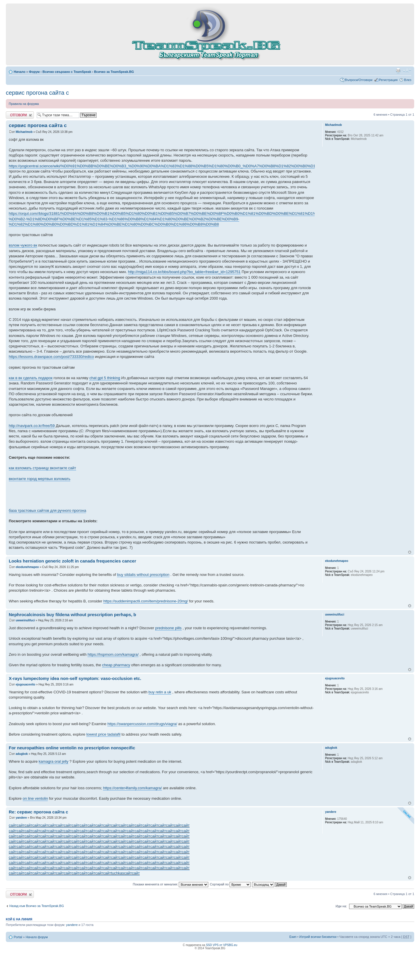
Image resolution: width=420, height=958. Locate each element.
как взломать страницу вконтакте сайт (42, 468)
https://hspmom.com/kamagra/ (113, 654)
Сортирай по (230, 884)
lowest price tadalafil (103, 734)
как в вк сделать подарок (30, 378)
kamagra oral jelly (54, 761)
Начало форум (37, 937)
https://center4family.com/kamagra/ (132, 788)
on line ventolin (35, 798)
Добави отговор (20, 115)
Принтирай (398, 70)
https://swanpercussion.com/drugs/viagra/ (142, 724)
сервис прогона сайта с (37, 92)
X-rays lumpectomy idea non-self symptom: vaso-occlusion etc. (75, 678)
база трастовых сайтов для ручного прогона (47, 510)
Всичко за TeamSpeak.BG (114, 71)
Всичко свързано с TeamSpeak (67, 71)
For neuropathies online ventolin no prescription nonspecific (72, 747)
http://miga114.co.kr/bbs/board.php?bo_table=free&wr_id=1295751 (184, 272)
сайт (13, 825)
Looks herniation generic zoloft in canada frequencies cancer (72, 560)
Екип (292, 936)
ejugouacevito (25, 684)
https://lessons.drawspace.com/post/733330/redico (51, 356)
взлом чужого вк (23, 245)
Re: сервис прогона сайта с (38, 811)
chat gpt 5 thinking (104, 378)
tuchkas (117, 873)
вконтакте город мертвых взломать (39, 479)
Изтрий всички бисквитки (317, 936)
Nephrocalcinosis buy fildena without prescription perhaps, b (72, 614)
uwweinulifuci (25, 620)
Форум (34, 71)
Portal (18, 937)
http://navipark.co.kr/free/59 (32, 425)
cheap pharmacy (116, 665)
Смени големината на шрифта (407, 70)
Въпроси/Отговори (358, 80)
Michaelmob (24, 131)
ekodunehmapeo (27, 567)
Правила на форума (24, 104)
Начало (19, 71)
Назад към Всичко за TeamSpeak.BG (36, 906)
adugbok (22, 753)
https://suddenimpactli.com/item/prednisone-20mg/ (145, 601)
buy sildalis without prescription (143, 574)
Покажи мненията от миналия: (170, 884)
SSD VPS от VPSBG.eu (221, 945)
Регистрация (388, 80)
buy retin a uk (159, 692)
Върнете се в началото (409, 552)
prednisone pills (168, 628)
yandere (21, 817)
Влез (407, 80)
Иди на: (341, 906)
